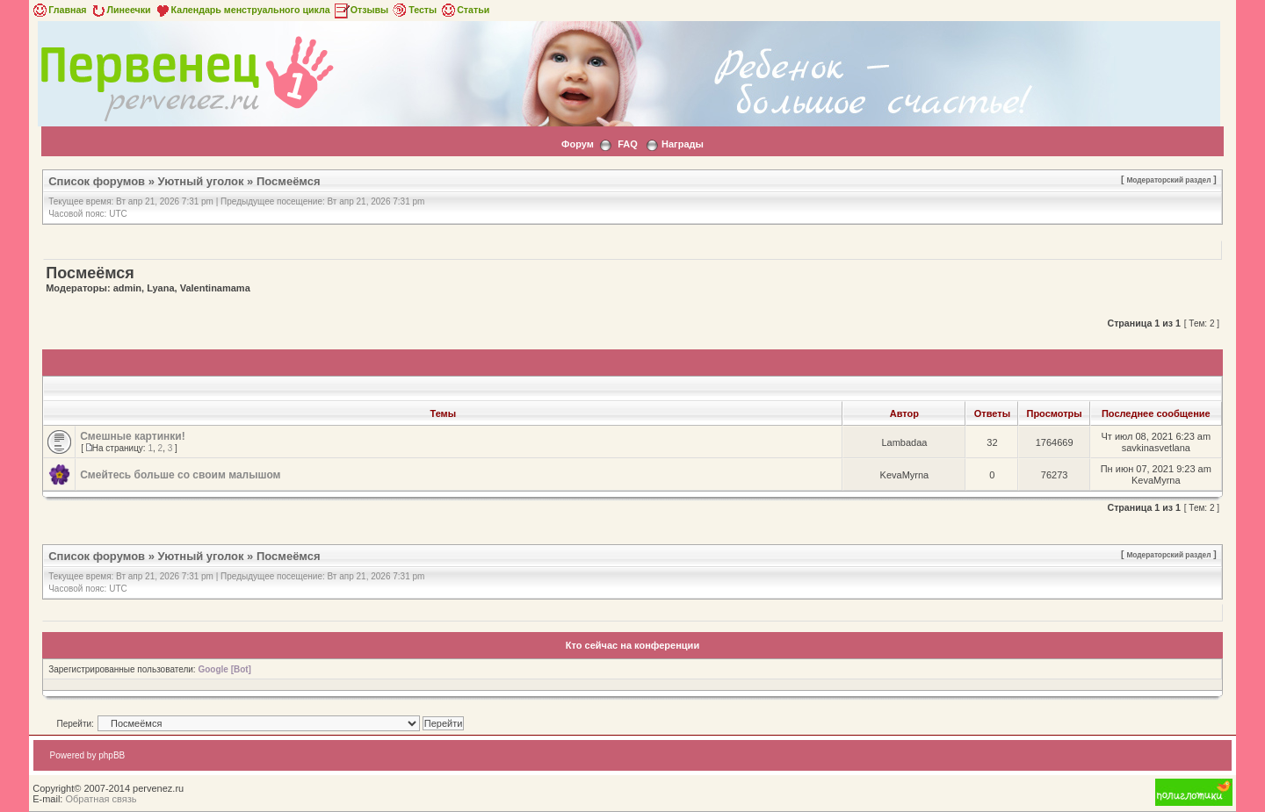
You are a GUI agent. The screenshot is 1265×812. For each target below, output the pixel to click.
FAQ (628, 144)
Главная (58, 9)
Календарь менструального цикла (242, 9)
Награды (682, 144)
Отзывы (361, 9)
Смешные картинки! (132, 436)
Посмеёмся (289, 181)
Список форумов (96, 181)
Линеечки (120, 9)
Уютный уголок (201, 181)
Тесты (414, 9)
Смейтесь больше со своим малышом (180, 475)
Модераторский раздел (1168, 180)
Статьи (464, 9)
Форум (577, 144)
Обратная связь (100, 799)
